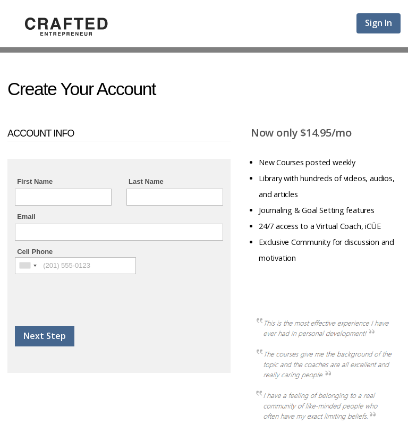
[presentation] (95, 295)
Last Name (146, 181)
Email (26, 216)
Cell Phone (35, 252)
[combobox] (27, 266)
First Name (35, 181)
